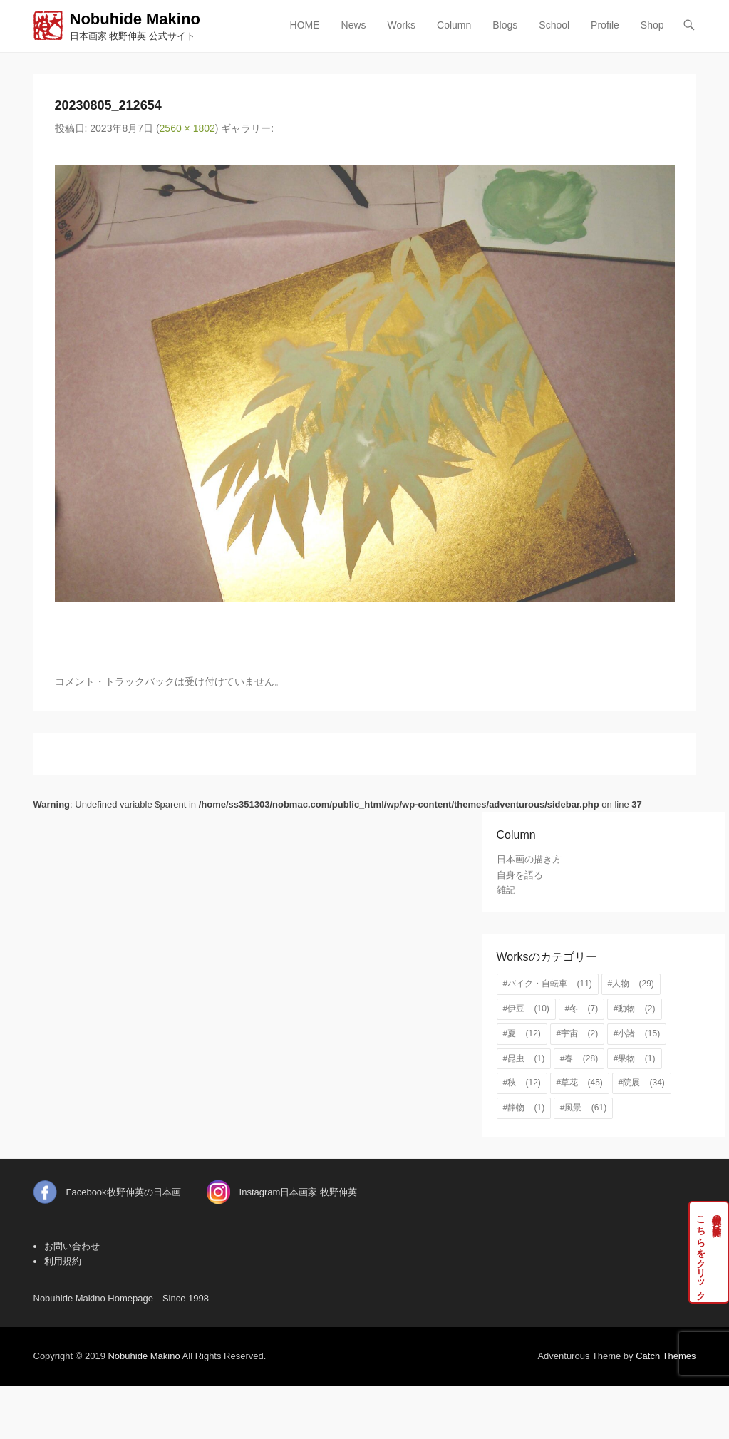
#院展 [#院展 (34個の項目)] (642, 1083)
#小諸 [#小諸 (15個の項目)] (637, 1033)
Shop (652, 25)
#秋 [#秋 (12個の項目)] (522, 1083)
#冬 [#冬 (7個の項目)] (582, 1009)
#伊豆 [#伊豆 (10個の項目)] (526, 1009)
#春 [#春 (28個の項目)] (579, 1058)
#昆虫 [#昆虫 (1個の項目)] (524, 1058)
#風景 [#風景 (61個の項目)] (583, 1108)
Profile (605, 25)
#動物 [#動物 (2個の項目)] (635, 1009)
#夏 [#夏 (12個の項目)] (522, 1033)
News (353, 25)
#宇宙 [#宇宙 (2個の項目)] (578, 1033)
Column (454, 25)
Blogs (504, 25)
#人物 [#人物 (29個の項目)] (631, 984)
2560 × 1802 (187, 128)
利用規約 (62, 1261)
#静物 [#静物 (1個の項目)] (524, 1108)
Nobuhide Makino (135, 19)
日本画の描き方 (529, 859)
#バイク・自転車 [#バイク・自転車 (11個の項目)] (547, 984)
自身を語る (520, 875)
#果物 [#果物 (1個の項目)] (635, 1058)
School (554, 25)
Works (401, 25)
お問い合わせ (72, 1246)
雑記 (506, 889)
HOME (305, 25)
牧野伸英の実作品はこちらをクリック (709, 1252)
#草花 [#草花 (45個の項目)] (580, 1083)
